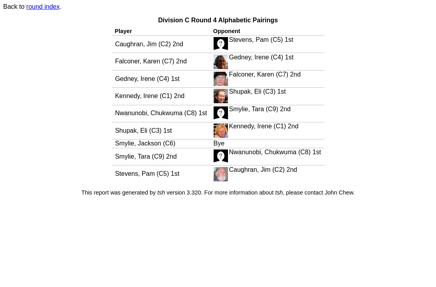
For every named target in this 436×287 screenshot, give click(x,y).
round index (43, 6)
